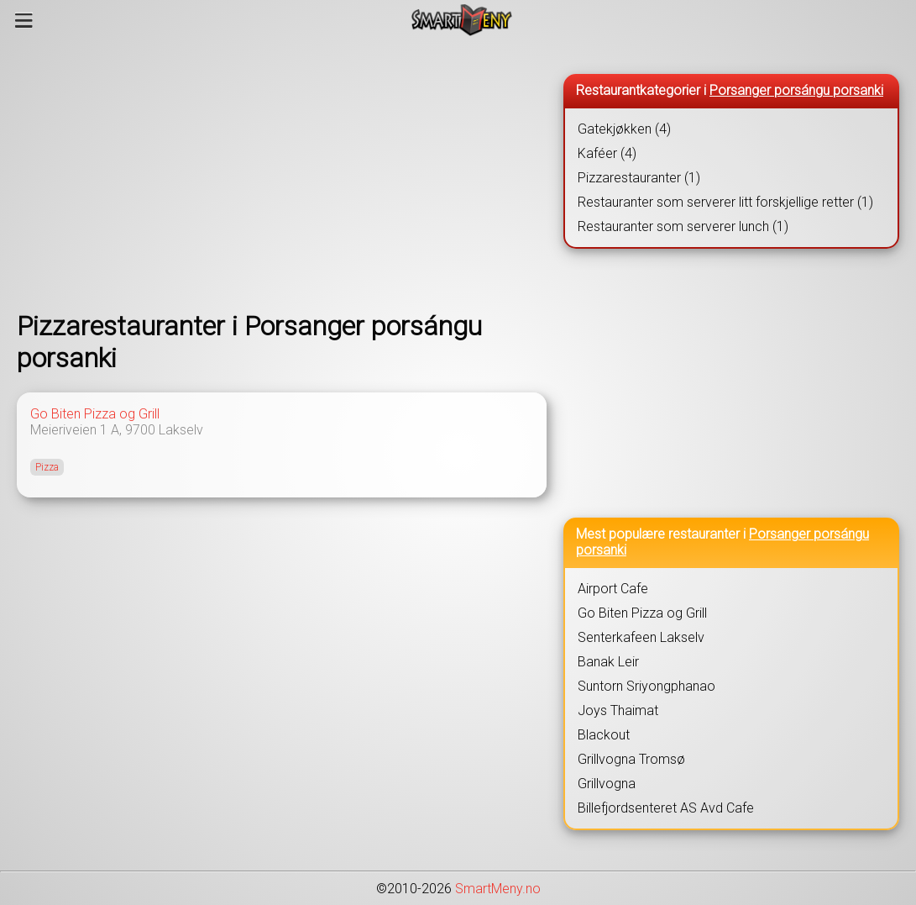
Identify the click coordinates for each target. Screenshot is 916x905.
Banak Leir (608, 662)
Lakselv (181, 430)
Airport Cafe (613, 589)
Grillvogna (607, 784)
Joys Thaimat (618, 710)
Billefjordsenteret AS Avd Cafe (666, 808)
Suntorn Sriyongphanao (646, 686)
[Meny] (24, 20)
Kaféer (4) (607, 153)
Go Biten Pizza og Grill (95, 414)
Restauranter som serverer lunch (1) (683, 226)
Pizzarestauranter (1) (639, 178)
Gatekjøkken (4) (624, 129)
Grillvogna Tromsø (631, 759)
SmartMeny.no (498, 889)
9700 (140, 430)
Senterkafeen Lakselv (641, 637)
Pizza (47, 467)
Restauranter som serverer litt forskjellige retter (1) (725, 202)
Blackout (604, 735)
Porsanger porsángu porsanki (796, 90)
